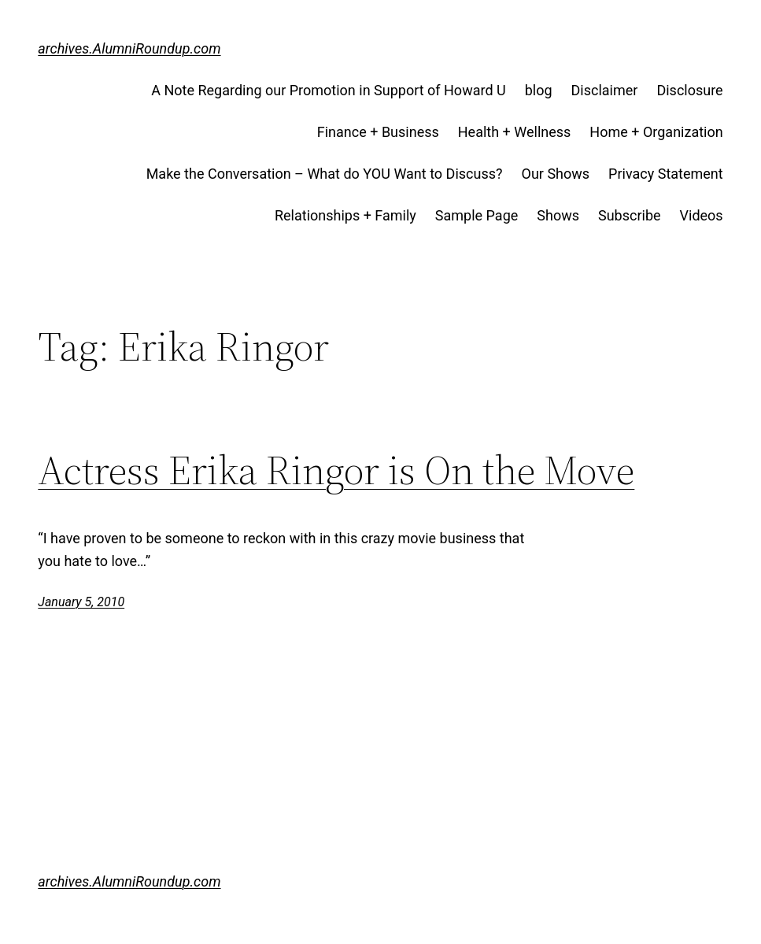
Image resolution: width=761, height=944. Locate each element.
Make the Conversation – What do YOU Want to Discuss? (324, 173)
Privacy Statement (665, 173)
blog (538, 90)
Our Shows (556, 173)
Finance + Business (378, 132)
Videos (701, 215)
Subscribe (629, 215)
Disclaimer (604, 90)
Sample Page (476, 215)
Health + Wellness (514, 132)
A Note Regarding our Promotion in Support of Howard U (328, 90)
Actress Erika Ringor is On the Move (336, 470)
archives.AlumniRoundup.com (129, 48)
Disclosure (689, 90)
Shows (558, 215)
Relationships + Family (345, 215)
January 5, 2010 (81, 601)
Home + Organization (655, 132)
